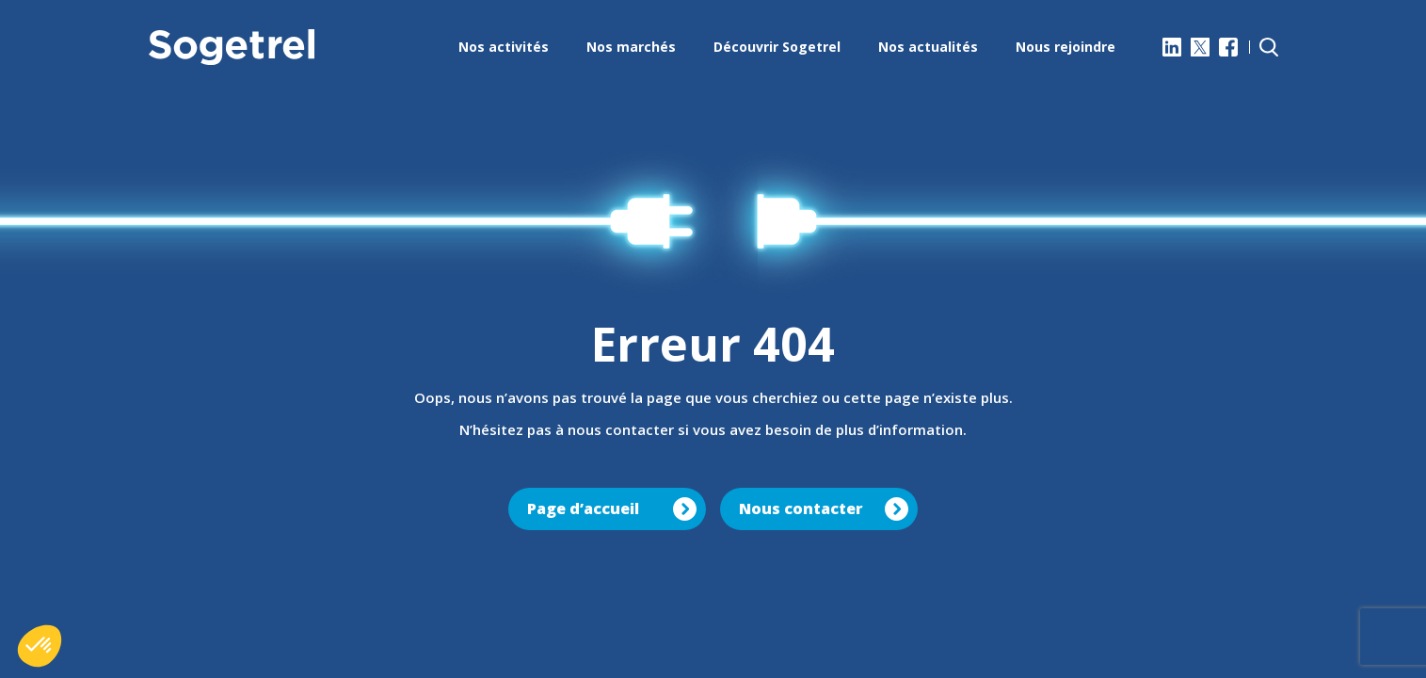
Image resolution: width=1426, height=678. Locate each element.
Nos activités (503, 47)
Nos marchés (631, 47)
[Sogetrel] (231, 47)
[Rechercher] (1268, 47)
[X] (1200, 47)
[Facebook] (1228, 47)
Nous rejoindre (1065, 47)
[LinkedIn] (1171, 47)
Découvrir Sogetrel (777, 47)
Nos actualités (928, 47)
